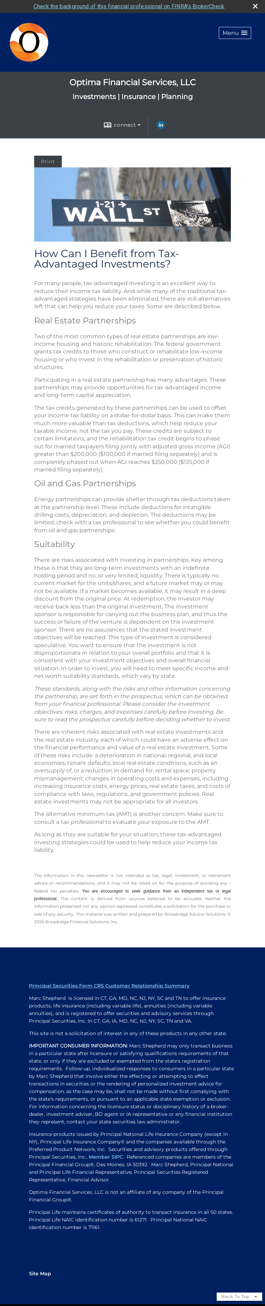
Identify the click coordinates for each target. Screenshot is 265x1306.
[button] (235, 33)
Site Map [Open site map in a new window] (40, 1273)
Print (48, 161)
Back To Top (239, 1296)
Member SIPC (106, 1157)
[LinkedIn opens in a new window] (161, 127)
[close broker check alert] (255, 6)
